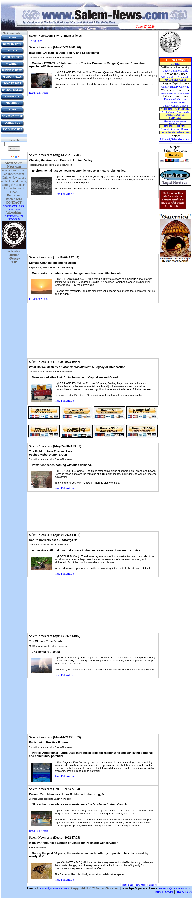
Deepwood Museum (175, 99)
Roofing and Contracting (175, 122)
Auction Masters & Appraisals (175, 112)
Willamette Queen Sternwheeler (175, 77)
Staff (12, 109)
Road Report (12, 83)
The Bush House (175, 102)
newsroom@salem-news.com (174, 888)
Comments (12, 96)
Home (12, 37)
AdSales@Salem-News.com (175, 139)
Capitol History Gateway (175, 86)
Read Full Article (38, 92)
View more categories (146, 884)
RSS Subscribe (12, 129)
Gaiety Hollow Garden (175, 105)
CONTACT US (12, 122)
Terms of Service (163, 891)
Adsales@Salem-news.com (14, 217)
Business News (12, 70)
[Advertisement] (93, 124)
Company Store (12, 116)
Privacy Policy (184, 891)
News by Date (12, 44)
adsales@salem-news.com (54, 888)
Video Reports (12, 57)
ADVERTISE (12, 103)
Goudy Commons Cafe (175, 70)
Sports (12, 50)
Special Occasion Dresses (175, 129)
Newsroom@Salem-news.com (14, 207)
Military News (12, 76)
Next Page (36, 40)
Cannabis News (12, 90)
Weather (12, 63)
